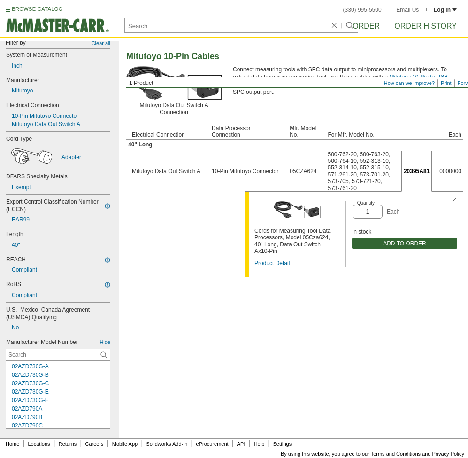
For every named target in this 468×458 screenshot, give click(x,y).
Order (366, 26)
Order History (425, 26)
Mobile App (125, 444)
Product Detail (272, 263)
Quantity (366, 203)
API (241, 444)
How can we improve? (409, 83)
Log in (445, 10)
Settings (282, 444)
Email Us (407, 10)
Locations (39, 444)
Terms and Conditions (396, 454)
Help (259, 444)
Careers (94, 444)
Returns (68, 444)
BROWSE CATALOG (37, 9)
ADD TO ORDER (404, 243)
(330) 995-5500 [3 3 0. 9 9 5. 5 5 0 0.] (362, 10)
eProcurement (212, 444)
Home (12, 444)
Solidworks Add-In (166, 444)
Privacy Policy (448, 454)
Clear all (101, 43)
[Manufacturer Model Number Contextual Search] (58, 355)
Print (446, 83)
